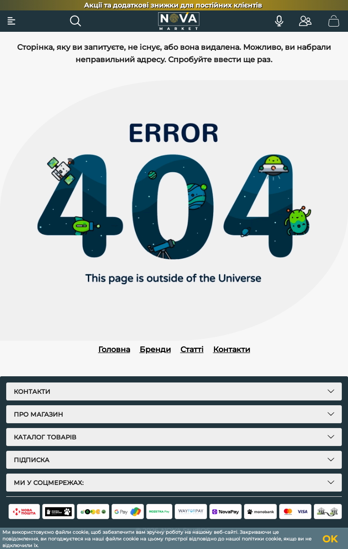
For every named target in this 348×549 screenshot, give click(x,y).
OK (330, 539)
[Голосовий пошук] (279, 21)
